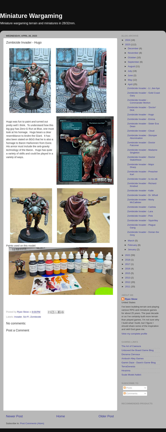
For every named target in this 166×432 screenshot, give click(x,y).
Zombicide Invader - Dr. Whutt (142, 195)
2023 (128, 44)
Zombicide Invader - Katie (140, 190)
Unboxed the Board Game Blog (138, 350)
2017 (128, 264)
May (130, 80)
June (130, 75)
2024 (128, 40)
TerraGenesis (128, 366)
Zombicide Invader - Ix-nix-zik (142, 179)
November (133, 53)
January (132, 249)
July (130, 71)
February (133, 245)
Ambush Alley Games (133, 358)
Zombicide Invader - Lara (140, 211)
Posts (128, 388)
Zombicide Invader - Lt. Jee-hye (143, 88)
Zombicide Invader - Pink (140, 216)
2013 (128, 277)
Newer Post (14, 416)
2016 (128, 268)
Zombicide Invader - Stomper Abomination (142, 136)
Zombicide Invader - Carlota (141, 207)
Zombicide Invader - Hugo (140, 114)
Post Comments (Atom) (32, 423)
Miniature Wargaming (31, 15)
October (132, 57)
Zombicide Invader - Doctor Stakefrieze (141, 158)
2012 (128, 282)
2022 (128, 255)
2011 (128, 286)
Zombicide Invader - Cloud (140, 130)
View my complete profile (134, 333)
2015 (128, 273)
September (134, 62)
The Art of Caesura (131, 346)
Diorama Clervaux (131, 354)
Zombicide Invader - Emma (141, 119)
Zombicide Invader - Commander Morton (138, 101)
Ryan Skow (131, 299)
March (131, 240)
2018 (128, 259)
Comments (130, 393)
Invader (18, 317)
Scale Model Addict (131, 374)
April (130, 84)
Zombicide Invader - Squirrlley (142, 220)
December (133, 48)
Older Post (106, 416)
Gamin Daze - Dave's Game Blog (139, 362)
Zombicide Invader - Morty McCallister (140, 201)
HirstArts (126, 370)
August (132, 66)
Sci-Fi (26, 317)
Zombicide (35, 317)
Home (60, 416)
